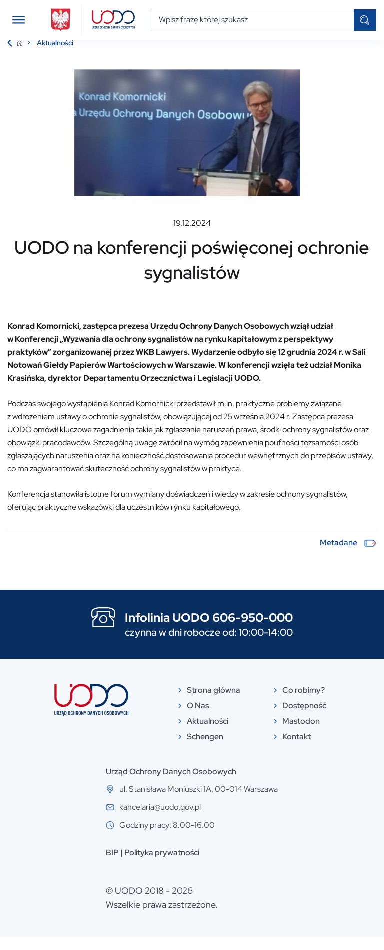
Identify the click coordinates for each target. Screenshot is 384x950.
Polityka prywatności (162, 866)
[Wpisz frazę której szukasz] (252, 20)
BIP (112, 866)
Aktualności (55, 56)
